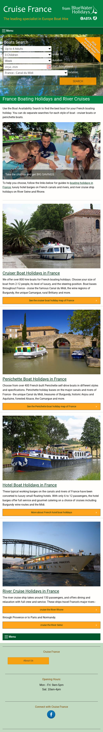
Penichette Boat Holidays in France (35, 379)
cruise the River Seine (51, 625)
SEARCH (78, 81)
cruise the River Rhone (51, 609)
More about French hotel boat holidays (51, 512)
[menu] (3, 30)
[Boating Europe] (51, 13)
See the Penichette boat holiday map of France (51, 406)
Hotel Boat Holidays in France (30, 485)
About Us (28, 660)
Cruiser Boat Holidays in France (31, 273)
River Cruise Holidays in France (31, 591)
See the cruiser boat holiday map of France (51, 300)
